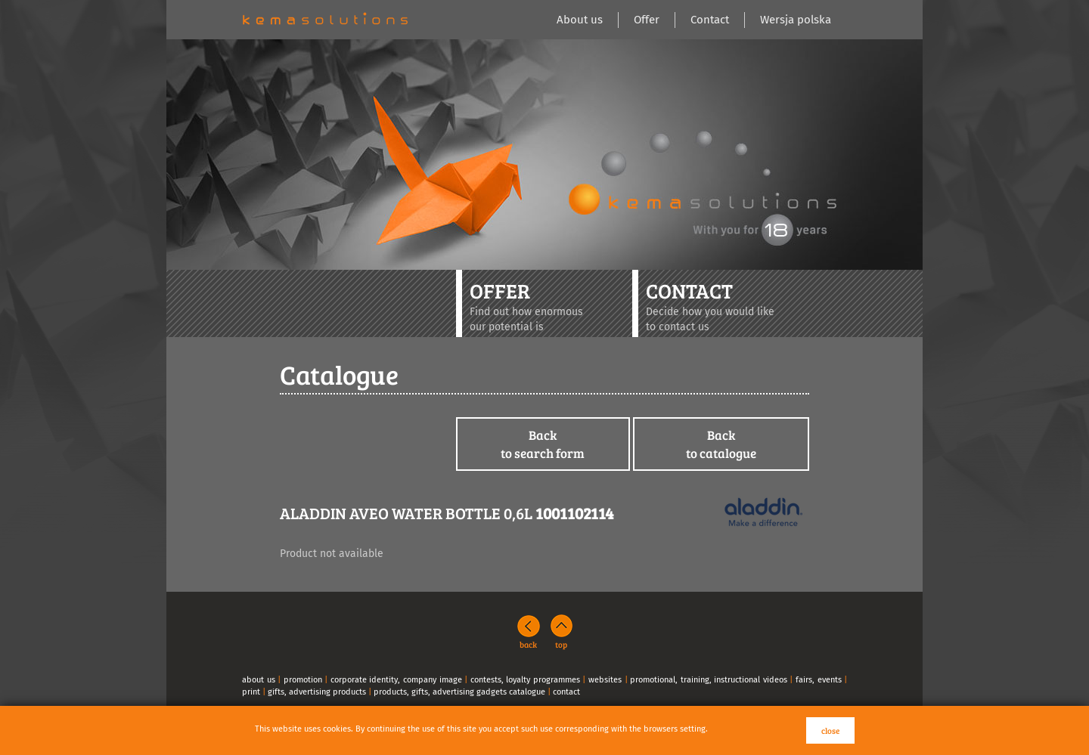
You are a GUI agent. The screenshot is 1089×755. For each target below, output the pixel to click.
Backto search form (543, 444)
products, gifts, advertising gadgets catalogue (459, 692)
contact (566, 692)
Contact (709, 19)
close (830, 730)
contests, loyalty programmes (525, 680)
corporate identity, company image (396, 680)
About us (580, 19)
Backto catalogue (721, 444)
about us (258, 680)
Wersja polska (795, 19)
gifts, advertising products (317, 692)
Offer (646, 19)
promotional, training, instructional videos (708, 680)
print (251, 692)
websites (605, 680)
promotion (303, 680)
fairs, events (819, 680)
